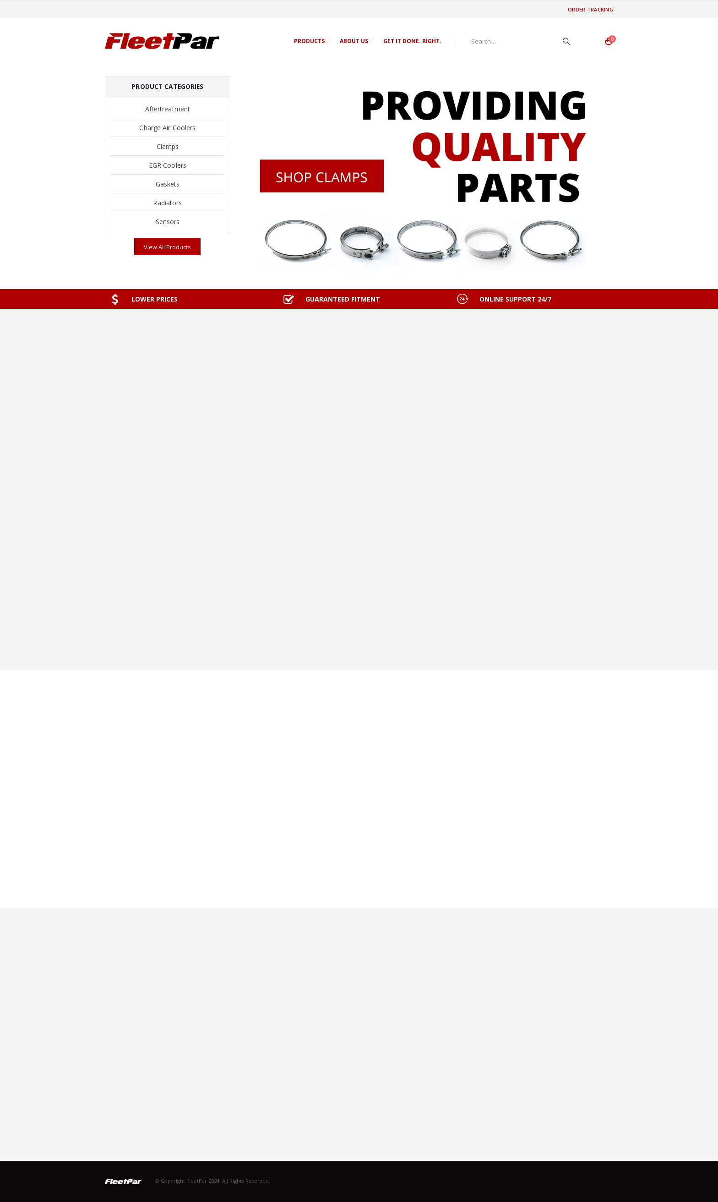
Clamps (168, 146)
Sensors (168, 221)
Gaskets (168, 184)
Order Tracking (590, 9)
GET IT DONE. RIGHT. (412, 41)
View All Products (167, 247)
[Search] (566, 41)
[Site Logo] (162, 41)
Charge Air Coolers (167, 127)
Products (309, 41)
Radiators (167, 202)
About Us (354, 41)
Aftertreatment (167, 108)
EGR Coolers (167, 165)
